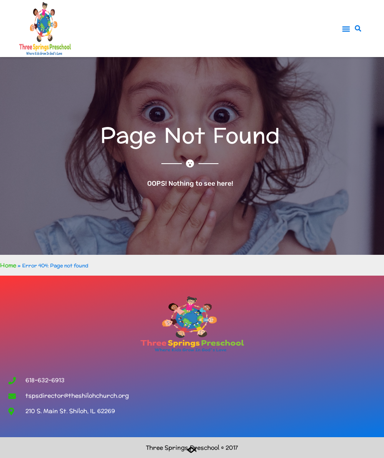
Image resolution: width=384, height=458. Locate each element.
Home (8, 265)
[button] (346, 28)
